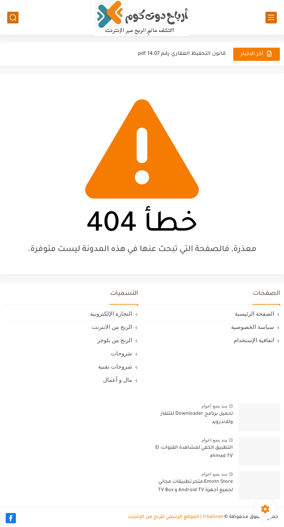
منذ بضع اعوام (214, 406)
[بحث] (13, 17)
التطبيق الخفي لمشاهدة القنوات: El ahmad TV (194, 452)
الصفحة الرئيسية (254, 313)
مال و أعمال (117, 380)
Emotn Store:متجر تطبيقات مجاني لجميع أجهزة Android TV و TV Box (195, 486)
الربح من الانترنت (112, 327)
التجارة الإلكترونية (111, 313)
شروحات (121, 353)
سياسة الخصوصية (252, 327)
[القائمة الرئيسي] (271, 17)
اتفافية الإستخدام (254, 340)
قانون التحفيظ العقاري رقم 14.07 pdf (182, 54)
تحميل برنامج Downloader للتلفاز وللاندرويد (197, 418)
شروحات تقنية (115, 366)
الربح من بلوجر (114, 340)
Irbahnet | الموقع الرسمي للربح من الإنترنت (175, 517)
